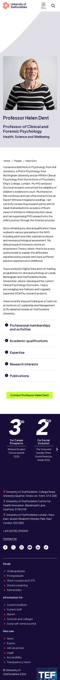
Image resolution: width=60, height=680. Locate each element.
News (10, 638)
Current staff (14, 609)
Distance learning (17, 585)
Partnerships (14, 590)
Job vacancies (15, 648)
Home (7, 160)
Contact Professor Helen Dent (29, 395)
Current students (17, 604)
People (18, 160)
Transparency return (19, 662)
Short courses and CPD (21, 580)
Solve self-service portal (21, 623)
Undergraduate (16, 571)
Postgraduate (15, 575)
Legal (10, 652)
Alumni (11, 614)
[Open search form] (53, 6)
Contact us (10, 538)
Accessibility (14, 657)
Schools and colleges (20, 619)
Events (11, 643)
